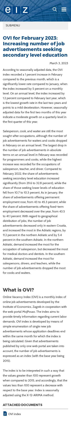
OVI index (14, 414)
